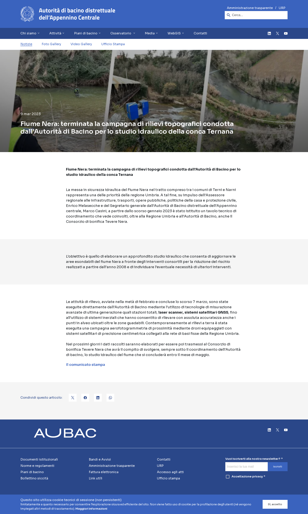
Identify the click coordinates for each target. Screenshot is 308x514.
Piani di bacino (32, 472)
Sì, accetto (275, 504)
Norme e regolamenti (37, 466)
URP (282, 8)
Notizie (26, 44)
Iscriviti (277, 466)
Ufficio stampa (168, 478)
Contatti (200, 33)
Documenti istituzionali (39, 459)
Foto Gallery (51, 44)
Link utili (95, 478)
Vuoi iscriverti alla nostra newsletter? (252, 459)
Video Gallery (81, 44)
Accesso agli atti (170, 472)
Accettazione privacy (244, 476)
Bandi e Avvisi (100, 459)
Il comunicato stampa (85, 365)
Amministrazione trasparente (250, 8)
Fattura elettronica (103, 472)
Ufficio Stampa (113, 44)
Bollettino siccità (34, 478)
